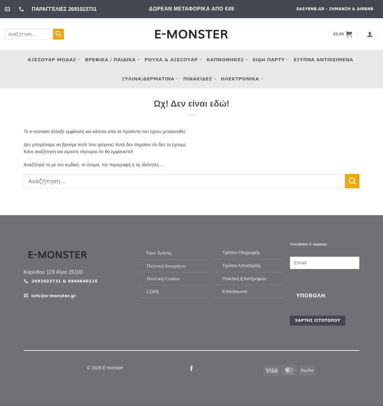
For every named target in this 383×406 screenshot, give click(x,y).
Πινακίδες (199, 79)
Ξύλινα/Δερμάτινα (150, 79)
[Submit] (58, 34)
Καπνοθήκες (227, 59)
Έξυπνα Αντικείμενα (323, 59)
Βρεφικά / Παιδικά (112, 59)
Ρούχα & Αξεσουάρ (173, 59)
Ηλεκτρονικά (242, 79)
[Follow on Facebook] (191, 369)
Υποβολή (310, 296)
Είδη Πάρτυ (271, 59)
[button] (342, 34)
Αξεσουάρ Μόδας (53, 59)
